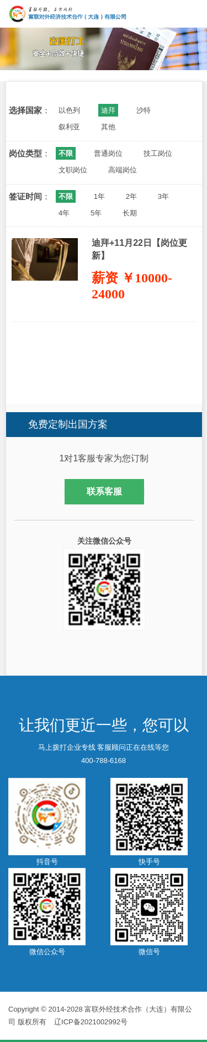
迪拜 (108, 110)
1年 (99, 196)
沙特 (143, 110)
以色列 (69, 110)
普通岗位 (108, 153)
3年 (163, 196)
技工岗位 (158, 153)
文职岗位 (73, 170)
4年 (64, 213)
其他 (108, 127)
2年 (131, 196)
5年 (96, 213)
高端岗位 (122, 170)
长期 (130, 213)
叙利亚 (69, 127)
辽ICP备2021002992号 (91, 1022)
